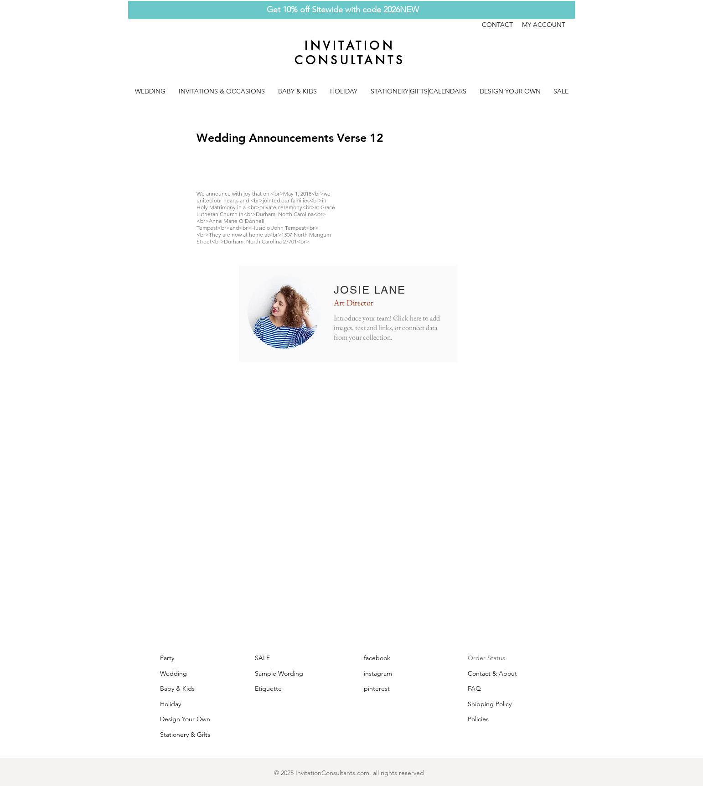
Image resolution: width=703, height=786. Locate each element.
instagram (378, 673)
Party (167, 658)
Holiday (170, 704)
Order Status (486, 658)
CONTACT (502, 25)
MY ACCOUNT (543, 25)
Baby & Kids (177, 688)
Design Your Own (185, 719)
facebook (377, 658)
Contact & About (492, 673)
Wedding (173, 673)
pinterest (377, 688)
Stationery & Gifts (185, 734)
